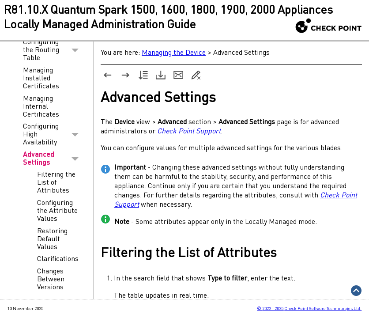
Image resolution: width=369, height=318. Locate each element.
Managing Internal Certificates (41, 106)
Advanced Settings (53, 159)
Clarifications (58, 259)
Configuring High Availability (53, 135)
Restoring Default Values (52, 239)
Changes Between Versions (50, 279)
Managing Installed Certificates (41, 78)
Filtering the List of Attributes (56, 182)
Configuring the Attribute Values (57, 211)
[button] (75, 51)
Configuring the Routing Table (53, 51)
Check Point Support (189, 131)
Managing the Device (174, 53)
